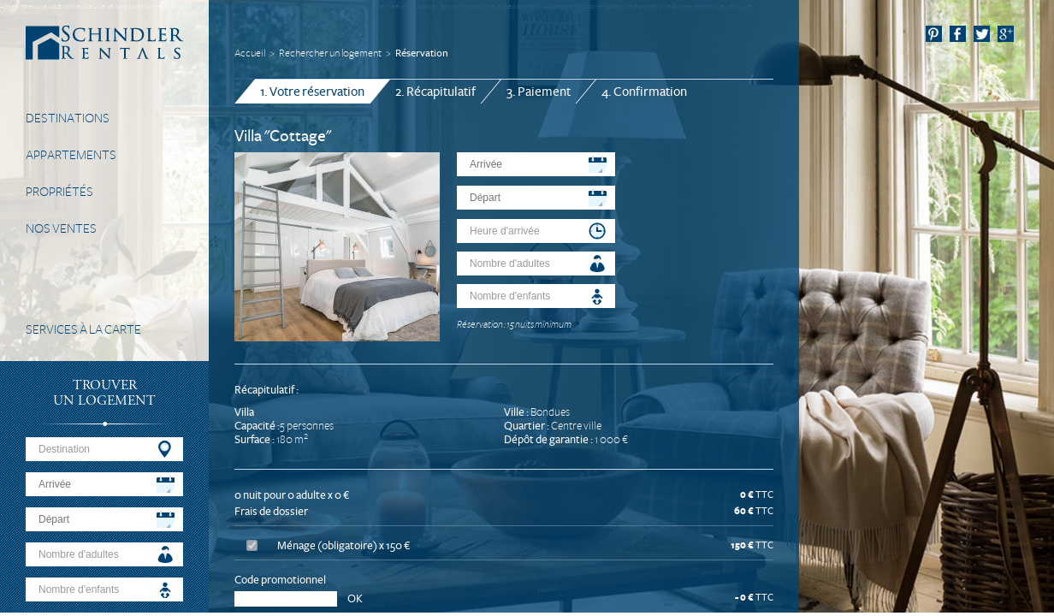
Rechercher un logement (330, 53)
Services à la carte (83, 329)
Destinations (68, 118)
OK (355, 599)
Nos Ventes (61, 228)
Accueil (249, 53)
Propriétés (59, 191)
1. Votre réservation (312, 91)
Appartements (71, 155)
